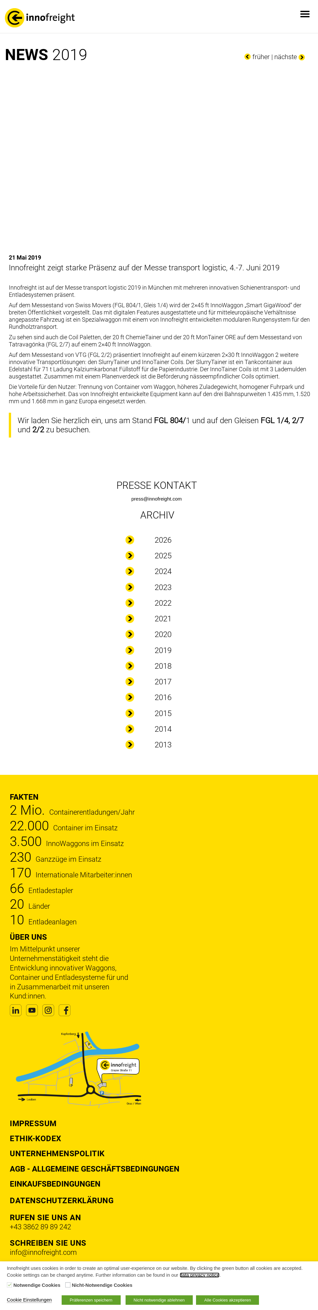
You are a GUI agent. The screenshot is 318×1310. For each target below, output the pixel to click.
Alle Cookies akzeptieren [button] (227, 1300)
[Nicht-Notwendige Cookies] (67, 1284)
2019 (163, 650)
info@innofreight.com (43, 1252)
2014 (163, 729)
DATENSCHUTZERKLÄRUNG (62, 1200)
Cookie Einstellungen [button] (29, 1299)
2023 (163, 587)
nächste (285, 57)
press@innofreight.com (156, 499)
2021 (163, 618)
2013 (163, 744)
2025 (163, 555)
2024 (163, 571)
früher (261, 57)
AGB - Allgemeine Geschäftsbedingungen (94, 1169)
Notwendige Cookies (36, 1285)
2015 (163, 713)
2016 (163, 697)
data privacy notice (200, 1275)
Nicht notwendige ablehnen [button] (159, 1300)
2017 (163, 681)
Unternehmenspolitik (57, 1153)
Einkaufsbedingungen (55, 1184)
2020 (163, 634)
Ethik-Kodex (35, 1138)
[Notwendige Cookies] (9, 1284)
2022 (163, 603)
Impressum (33, 1123)
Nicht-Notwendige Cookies (102, 1285)
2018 (163, 666)
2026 (163, 540)
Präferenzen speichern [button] (91, 1300)
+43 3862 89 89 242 (40, 1227)
